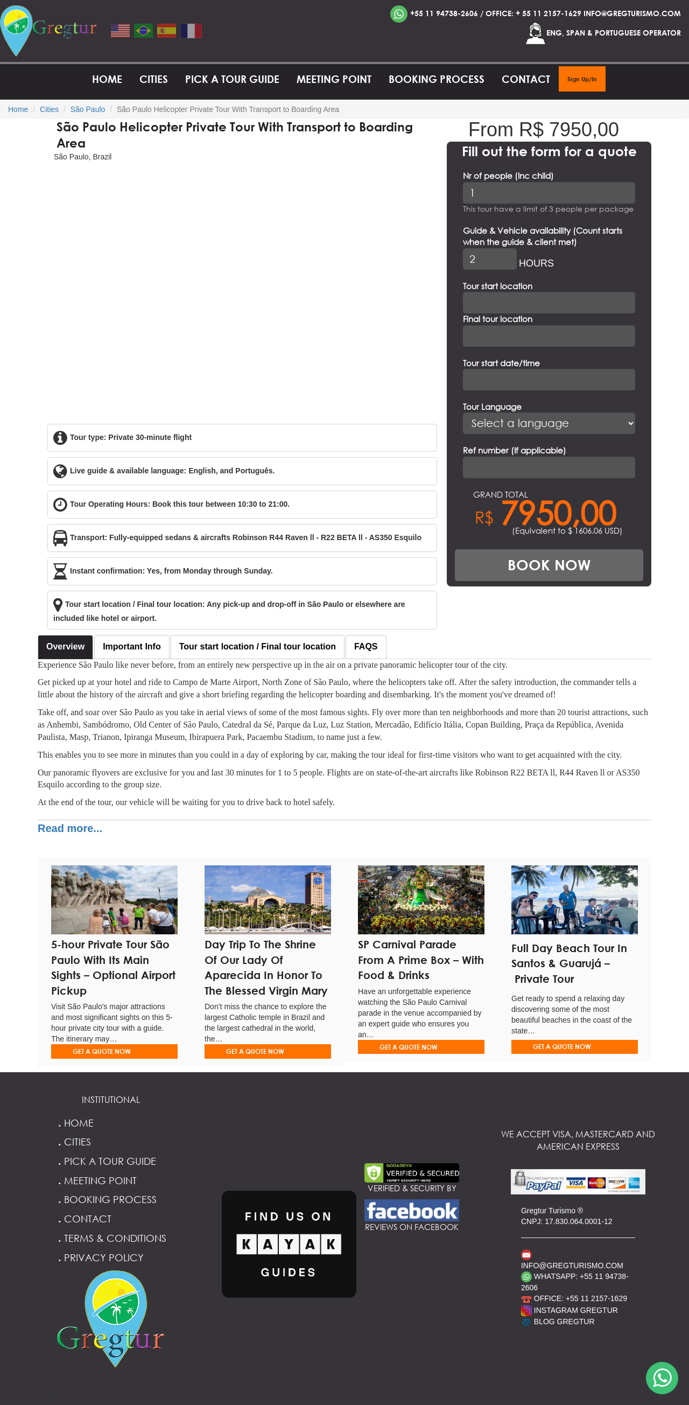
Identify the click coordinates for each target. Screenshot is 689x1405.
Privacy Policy (99, 1257)
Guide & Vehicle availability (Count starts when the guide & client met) (542, 236)
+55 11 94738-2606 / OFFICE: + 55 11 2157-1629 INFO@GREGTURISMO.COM (535, 14)
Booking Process (436, 79)
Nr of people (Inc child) (508, 175)
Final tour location (497, 318)
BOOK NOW (549, 565)
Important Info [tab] (132, 646)
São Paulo (88, 109)
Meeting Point (334, 79)
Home (107, 79)
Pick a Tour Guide (232, 79)
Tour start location (497, 286)
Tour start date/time (501, 363)
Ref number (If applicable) (514, 450)
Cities (153, 79)
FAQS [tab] (366, 646)
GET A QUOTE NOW (102, 1051)
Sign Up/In (582, 79)
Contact (526, 79)
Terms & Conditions (110, 1238)
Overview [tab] (65, 646)
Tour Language (492, 406)
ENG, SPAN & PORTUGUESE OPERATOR (603, 33)
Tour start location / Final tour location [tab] (257, 646)
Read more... (70, 828)
